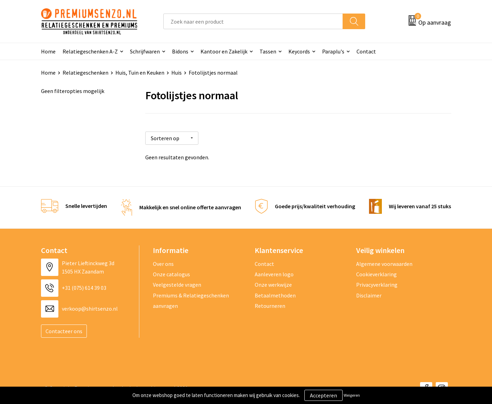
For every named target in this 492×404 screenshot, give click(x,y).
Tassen (268, 51)
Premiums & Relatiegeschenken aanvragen (191, 299)
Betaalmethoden (275, 294)
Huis (176, 72)
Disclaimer (369, 294)
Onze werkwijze (273, 283)
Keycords (299, 51)
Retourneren (270, 304)
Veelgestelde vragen (177, 283)
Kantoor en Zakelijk (223, 51)
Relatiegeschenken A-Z (90, 51)
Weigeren (352, 395)
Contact (366, 51)
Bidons (180, 51)
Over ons (163, 262)
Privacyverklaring (376, 283)
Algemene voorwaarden (384, 262)
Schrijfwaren (145, 51)
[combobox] (253, 21)
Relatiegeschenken (85, 72)
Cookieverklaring (376, 272)
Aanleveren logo (274, 272)
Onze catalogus (171, 272)
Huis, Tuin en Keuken (139, 72)
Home (48, 51)
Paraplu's (333, 51)
